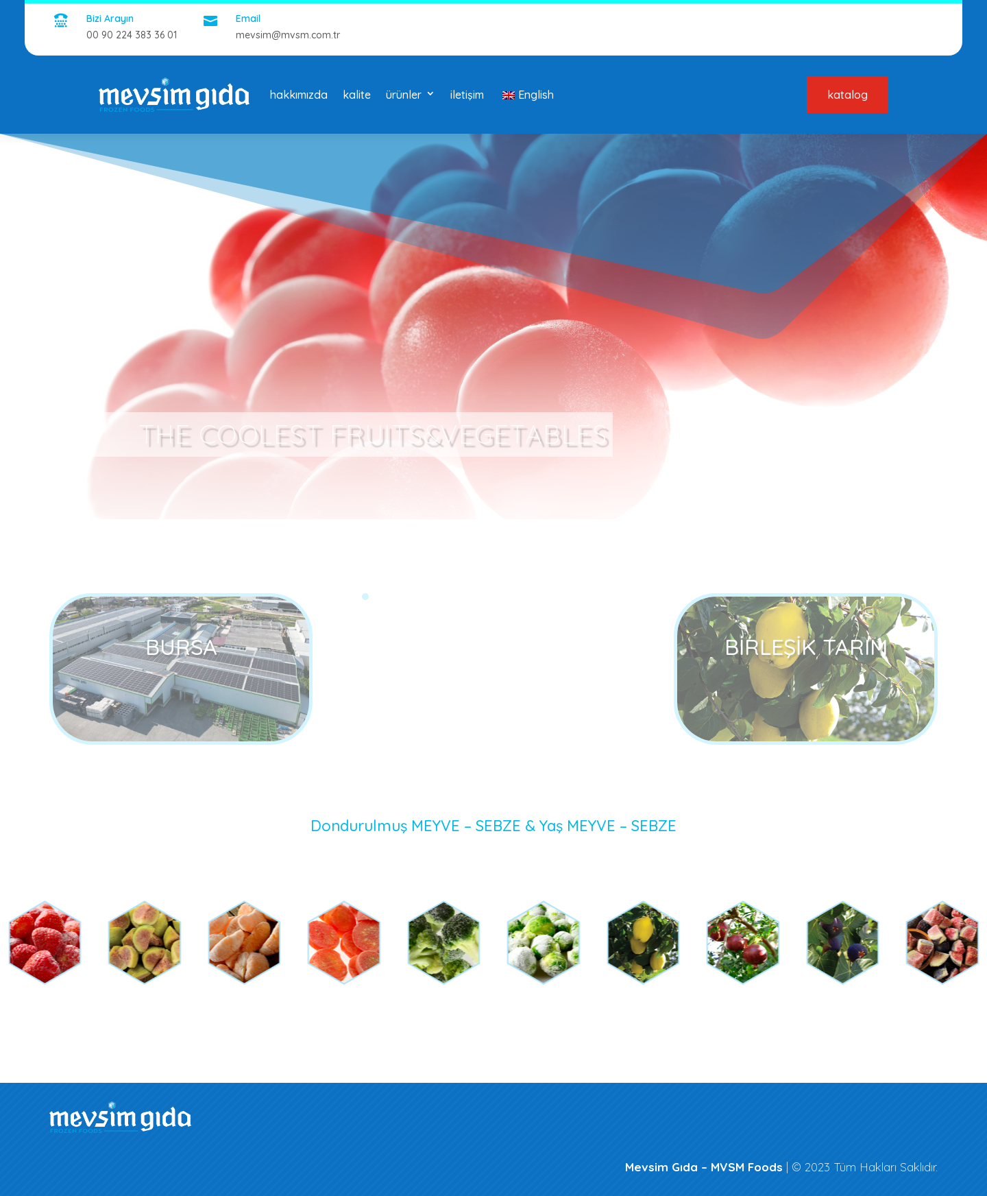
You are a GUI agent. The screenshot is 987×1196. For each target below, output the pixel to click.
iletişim (467, 94)
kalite (357, 94)
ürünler (404, 94)
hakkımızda (299, 94)
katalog (847, 94)
